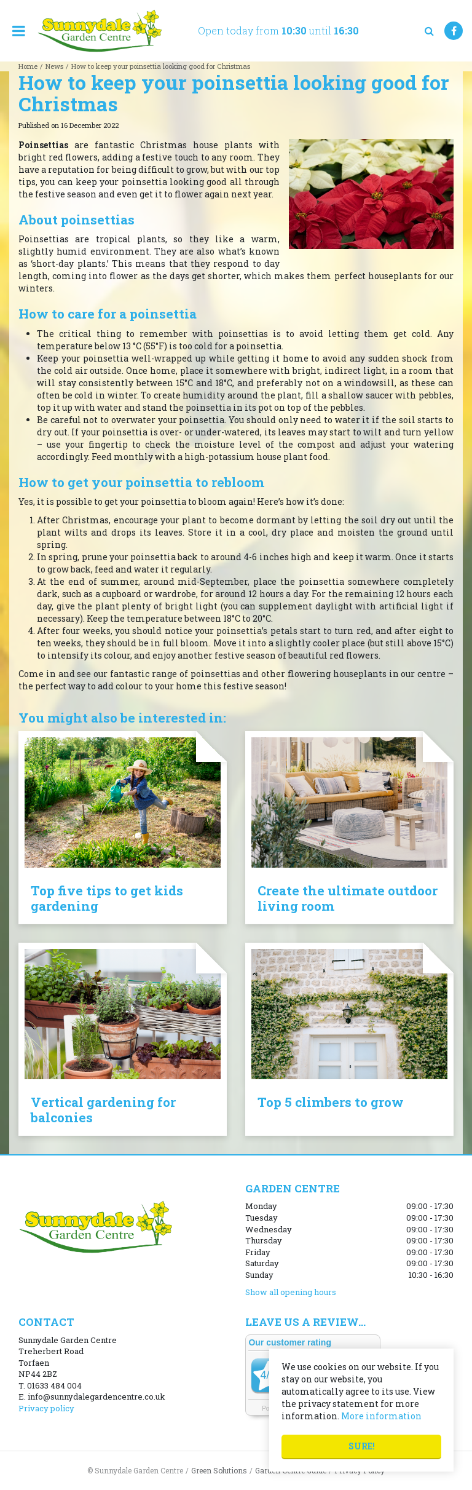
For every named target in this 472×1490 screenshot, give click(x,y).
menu (18, 31)
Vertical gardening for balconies (103, 1109)
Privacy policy (46, 1408)
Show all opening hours (290, 1292)
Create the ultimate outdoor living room (348, 898)
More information (381, 1416)
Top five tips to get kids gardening (107, 898)
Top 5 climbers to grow (331, 1102)
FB (453, 31)
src (429, 31)
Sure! (361, 1446)
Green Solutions (219, 1470)
